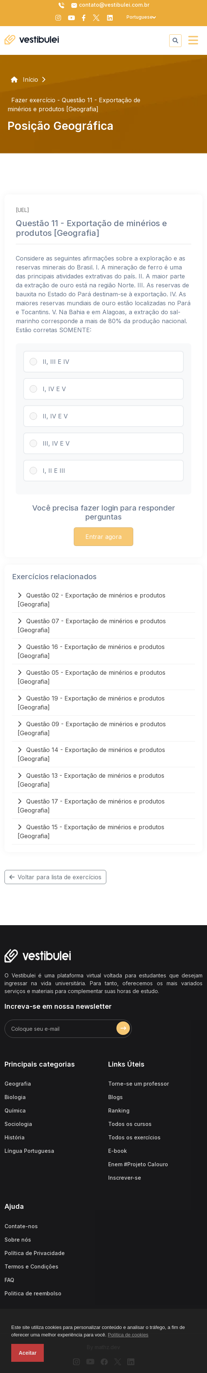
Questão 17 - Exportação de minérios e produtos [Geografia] (91, 806)
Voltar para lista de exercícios (55, 877)
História (14, 1137)
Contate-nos (21, 1226)
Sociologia (18, 1124)
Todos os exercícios (134, 1137)
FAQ (9, 1280)
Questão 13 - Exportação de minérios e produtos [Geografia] (91, 780)
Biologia (15, 1097)
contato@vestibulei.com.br (110, 5)
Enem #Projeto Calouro (138, 1164)
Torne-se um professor (138, 1083)
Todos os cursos (130, 1124)
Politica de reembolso (32, 1293)
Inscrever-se (124, 1177)
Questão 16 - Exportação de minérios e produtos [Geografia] (91, 651)
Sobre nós (17, 1239)
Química (15, 1110)
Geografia (17, 1083)
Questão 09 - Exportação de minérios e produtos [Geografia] (92, 728)
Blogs (115, 1097)
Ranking (119, 1110)
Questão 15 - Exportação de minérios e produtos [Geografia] (91, 831)
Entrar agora (103, 536)
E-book (117, 1151)
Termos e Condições (31, 1266)
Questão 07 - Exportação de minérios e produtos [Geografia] (92, 625)
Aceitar (27, 1353)
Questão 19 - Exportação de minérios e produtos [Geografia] (91, 703)
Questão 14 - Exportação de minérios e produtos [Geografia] (91, 754)
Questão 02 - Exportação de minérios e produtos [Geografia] (91, 600)
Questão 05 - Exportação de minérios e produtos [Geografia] (91, 677)
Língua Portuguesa (29, 1151)
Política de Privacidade (34, 1253)
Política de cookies (128, 1335)
